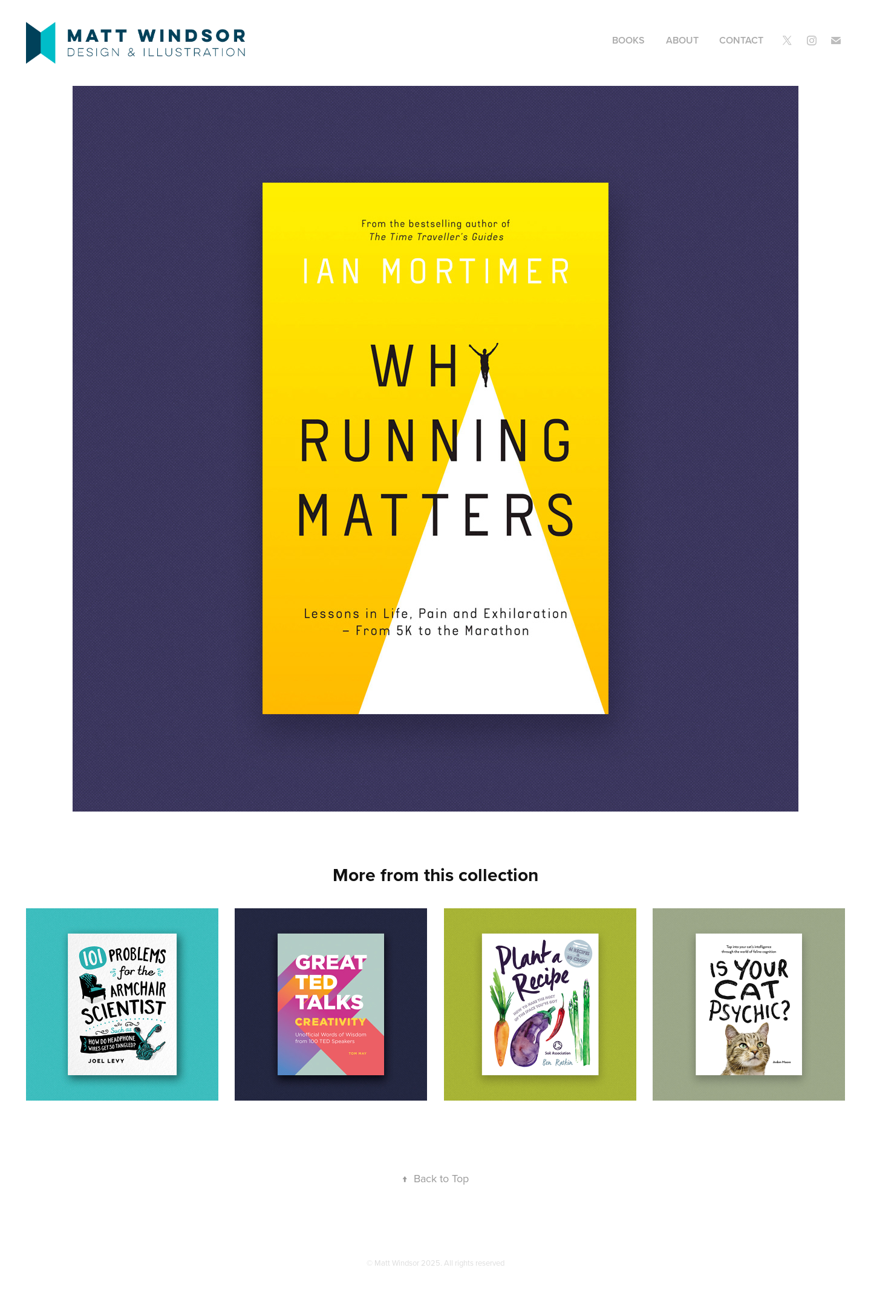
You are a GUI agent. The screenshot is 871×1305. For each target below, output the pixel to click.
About (682, 40)
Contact (741, 40)
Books (628, 40)
